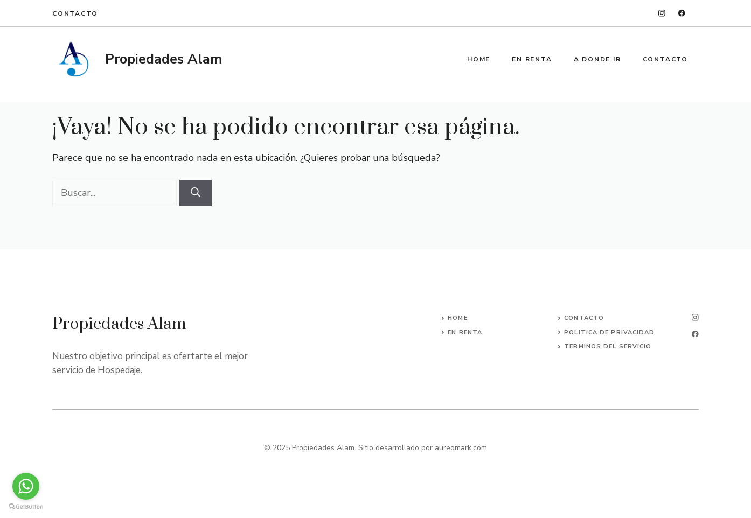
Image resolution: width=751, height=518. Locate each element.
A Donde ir (597, 59)
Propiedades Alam (163, 59)
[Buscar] (195, 193)
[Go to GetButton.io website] (26, 506)
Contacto (75, 13)
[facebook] (681, 13)
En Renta (532, 59)
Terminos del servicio (607, 346)
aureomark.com (461, 448)
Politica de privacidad (609, 332)
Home (478, 59)
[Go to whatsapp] (25, 486)
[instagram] (661, 13)
